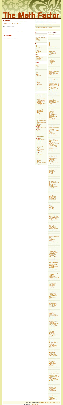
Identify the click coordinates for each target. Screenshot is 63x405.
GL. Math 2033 (51, 126)
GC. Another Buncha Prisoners (53, 158)
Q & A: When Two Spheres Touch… (54, 219)
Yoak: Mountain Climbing (52, 197)
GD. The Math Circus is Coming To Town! (54, 149)
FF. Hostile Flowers (51, 206)
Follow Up (37, 71)
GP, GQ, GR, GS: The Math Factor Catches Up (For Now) (53, 106)
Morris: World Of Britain (52, 173)
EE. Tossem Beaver (51, 255)
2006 (49, 44)
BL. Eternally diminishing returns (53, 355)
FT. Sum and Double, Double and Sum (53, 177)
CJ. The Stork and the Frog (52, 324)
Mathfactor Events (39, 84)
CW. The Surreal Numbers (52, 305)
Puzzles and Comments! (52, 100)
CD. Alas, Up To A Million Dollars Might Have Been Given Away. (53, 335)
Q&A (36, 73)
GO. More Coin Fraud (52, 110)
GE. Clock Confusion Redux (53, 145)
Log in (36, 46)
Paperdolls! (50, 238)
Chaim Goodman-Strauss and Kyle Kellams (40, 38)
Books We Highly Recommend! (40, 60)
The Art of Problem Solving (40, 136)
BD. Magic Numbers (51, 364)
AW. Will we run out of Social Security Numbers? (54, 374)
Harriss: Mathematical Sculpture (53, 186)
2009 (49, 41)
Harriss (38, 66)
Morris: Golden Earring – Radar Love (54, 84)
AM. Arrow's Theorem (52, 386)
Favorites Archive (51, 34)
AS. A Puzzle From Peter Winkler (53, 379)
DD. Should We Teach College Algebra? (53, 296)
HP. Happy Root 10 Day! (52, 52)
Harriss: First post (51, 225)
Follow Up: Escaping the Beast (53, 303)
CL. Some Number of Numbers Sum (54, 321)
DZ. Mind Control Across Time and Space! (53, 263)
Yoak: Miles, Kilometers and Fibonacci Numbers (53, 115)
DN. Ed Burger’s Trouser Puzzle (53, 278)
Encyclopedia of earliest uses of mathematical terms (41, 102)
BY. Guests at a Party (52, 341)
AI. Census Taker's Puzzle (52, 390)
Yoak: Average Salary (52, 133)
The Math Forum (39, 125)
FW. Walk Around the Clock (52, 169)
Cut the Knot (38, 99)
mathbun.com (38, 52)
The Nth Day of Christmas (52, 74)
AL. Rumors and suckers (52, 387)
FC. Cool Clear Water (52, 209)
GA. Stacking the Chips (52, 160)
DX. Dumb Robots (51, 265)
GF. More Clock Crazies (52, 142)
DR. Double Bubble (51, 274)
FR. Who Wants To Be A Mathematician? (52, 185)
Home (36, 45)
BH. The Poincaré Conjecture (53, 360)
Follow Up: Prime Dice (52, 285)
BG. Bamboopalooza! (52, 361)
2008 (49, 42)
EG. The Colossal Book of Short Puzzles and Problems (53, 253)
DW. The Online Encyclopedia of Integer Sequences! (53, 267)
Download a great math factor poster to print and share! (44, 24)
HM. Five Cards (51, 55)
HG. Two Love (51, 62)
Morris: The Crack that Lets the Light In (54, 86)
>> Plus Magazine (39, 130)
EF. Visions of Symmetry (52, 254)
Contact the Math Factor (39, 47)
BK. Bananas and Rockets (52, 356)
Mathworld (38, 112)
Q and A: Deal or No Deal (52, 294)
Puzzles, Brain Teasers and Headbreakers (40, 150)
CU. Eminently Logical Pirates (53, 307)
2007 (49, 43)
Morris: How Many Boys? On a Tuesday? (53, 117)
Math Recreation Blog (40, 109)
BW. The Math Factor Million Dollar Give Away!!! (54, 343)
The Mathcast (21, 21)
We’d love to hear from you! (39, 57)
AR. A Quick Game (51, 380)
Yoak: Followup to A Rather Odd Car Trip (54, 183)
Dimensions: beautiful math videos (41, 100)
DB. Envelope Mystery (52, 298)
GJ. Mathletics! (51, 132)
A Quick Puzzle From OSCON (53, 46)
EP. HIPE (50, 235)
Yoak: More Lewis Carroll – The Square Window (53, 147)
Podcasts (37, 72)
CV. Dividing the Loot (52, 306)
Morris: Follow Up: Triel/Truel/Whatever (52, 113)
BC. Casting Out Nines (52, 365)
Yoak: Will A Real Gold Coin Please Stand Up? (54, 193)
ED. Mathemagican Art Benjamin (53, 256)
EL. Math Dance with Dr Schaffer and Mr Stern (54, 243)
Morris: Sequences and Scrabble (53, 224)
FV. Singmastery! (51, 170)
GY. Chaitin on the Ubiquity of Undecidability (53, 91)
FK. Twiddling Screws (52, 200)
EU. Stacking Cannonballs (52, 227)
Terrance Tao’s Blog (39, 124)
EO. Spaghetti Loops (52, 239)
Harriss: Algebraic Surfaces (52, 198)
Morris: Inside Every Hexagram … (53, 218)
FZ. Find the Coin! (51, 161)
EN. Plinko (50, 240)
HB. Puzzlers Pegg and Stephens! (53, 73)
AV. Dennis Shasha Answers (53, 375)
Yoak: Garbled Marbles (52, 70)
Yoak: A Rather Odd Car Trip (53, 187)
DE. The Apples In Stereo (52, 293)
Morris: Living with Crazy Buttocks (53, 134)
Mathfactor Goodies (38, 58)
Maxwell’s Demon (39, 113)
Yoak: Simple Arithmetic (52, 139)
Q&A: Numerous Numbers (52, 316)
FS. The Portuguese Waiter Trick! (53, 180)
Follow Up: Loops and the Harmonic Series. (54, 237)
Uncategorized (38, 90)
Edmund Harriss (38, 39)
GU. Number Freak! (51, 103)
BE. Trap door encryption (52, 363)
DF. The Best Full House (52, 292)
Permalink (25, 21)
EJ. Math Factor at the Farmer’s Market (53, 246)
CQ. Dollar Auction (51, 313)
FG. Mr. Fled (50, 205)
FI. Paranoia (7, 20)
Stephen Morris (38, 40)
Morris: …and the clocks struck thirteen (53, 166)
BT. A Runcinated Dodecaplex (53, 346)
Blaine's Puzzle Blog (39, 141)
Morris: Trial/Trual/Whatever (53, 118)
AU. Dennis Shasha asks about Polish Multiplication (54, 377)
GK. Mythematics (51, 129)
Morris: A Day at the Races (52, 72)
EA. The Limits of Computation (53, 261)
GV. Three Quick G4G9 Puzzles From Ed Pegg (54, 97)
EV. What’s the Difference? (52, 226)
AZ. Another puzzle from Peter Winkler (53, 368)
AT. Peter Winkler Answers (52, 378)
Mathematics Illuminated (40, 111)
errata (37, 76)
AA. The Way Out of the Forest (53, 399)
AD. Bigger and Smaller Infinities (53, 396)
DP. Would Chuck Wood (52, 276)
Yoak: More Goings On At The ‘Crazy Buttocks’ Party (54, 121)
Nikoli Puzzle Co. (39, 147)
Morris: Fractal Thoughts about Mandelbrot (53, 79)
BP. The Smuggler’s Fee (52, 351)
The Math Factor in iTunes (40, 49)
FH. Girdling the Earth (7, 23)
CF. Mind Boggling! (51, 331)
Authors (37, 65)
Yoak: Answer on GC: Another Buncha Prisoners (53, 157)
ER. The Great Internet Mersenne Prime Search (53, 232)
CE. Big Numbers (51, 332)
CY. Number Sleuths (52, 302)
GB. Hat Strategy (51, 159)
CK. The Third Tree (51, 322)
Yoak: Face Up (51, 172)
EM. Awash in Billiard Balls (52, 241)
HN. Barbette (50, 54)
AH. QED (50, 391)
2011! (49, 75)
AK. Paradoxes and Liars (52, 388)
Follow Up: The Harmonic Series (53, 250)
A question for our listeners (52, 199)
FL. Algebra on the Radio (52, 196)
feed (37, 50)
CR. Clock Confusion (52, 312)
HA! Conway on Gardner (52, 87)
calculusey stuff (39, 75)
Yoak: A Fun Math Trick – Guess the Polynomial (54, 190)
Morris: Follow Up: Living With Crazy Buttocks (54, 128)
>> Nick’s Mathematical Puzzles (41, 139)
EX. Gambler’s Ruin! (52, 220)
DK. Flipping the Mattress (52, 283)
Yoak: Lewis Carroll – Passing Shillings (53, 152)
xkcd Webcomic (39, 164)
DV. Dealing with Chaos (52, 268)
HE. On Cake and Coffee (52, 64)
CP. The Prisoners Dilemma (53, 314)
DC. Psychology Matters (52, 297)
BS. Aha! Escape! (51, 347)
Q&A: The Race (51, 330)
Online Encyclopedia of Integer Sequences (41, 116)
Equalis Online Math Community (41, 103)
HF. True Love (51, 63)
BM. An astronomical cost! (52, 354)
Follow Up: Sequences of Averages (54, 217)
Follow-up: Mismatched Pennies (53, 315)
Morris (37, 67)
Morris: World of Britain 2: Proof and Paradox (54, 163)
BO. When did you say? (52, 352)
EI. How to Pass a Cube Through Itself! (53, 248)
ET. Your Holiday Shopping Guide (53, 228)
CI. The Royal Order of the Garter (53, 325)
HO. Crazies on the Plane (52, 53)
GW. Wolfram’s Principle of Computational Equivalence (52, 94)
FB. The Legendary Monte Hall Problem (53, 211)
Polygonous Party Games (52, 99)
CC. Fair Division (51, 336)
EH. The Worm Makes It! (52, 251)
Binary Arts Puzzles (39, 131)
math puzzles (13, 21)
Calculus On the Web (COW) (41, 98)
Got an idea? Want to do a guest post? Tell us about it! (44, 27)
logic (37, 81)
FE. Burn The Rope (51, 207)
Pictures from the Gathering (52, 50)
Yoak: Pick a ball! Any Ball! (52, 181)
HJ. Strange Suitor (51, 59)
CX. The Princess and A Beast (53, 304)
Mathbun (38, 159)
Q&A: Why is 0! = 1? (52, 333)
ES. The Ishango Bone (52, 229)
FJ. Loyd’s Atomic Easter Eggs (16, 23)
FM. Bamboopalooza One (52, 195)
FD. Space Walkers (51, 208)
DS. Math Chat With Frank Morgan (53, 273)
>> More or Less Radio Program (41, 94)
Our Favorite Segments (52, 32)
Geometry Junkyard (39, 104)
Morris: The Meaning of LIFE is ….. (54, 102)
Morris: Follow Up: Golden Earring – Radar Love (54, 82)
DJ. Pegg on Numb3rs (52, 284)
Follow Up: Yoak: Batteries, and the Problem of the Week (54, 123)
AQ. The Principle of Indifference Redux (53, 382)
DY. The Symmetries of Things (53, 264)
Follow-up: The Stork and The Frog (54, 323)
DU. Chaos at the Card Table (53, 269)
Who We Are (37, 56)
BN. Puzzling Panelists (52, 353)
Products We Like (38, 59)
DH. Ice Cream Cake (52, 287)
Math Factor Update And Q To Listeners (53, 68)
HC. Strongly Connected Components (54, 71)
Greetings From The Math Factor (53, 282)
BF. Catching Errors (51, 362)
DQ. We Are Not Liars (52, 275)
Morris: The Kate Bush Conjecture (53, 174)
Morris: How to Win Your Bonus (53, 215)
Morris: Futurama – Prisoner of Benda (54, 83)
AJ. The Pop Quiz (51, 389)
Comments (38, 51)
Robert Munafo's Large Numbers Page (41, 121)
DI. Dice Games (51, 286)
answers (9, 21)
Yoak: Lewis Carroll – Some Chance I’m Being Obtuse (54, 144)
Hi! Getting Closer (51, 60)
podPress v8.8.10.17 (35, 404)
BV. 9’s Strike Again (51, 344)
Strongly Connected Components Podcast (41, 123)
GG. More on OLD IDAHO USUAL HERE (53, 141)
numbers (17, 21)
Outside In (38, 161)
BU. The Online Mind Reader (53, 345)
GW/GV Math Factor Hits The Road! (54, 101)
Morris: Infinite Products (52, 171)
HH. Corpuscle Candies (52, 61)
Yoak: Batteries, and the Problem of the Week (54, 131)
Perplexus (38, 148)
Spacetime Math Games (40, 151)
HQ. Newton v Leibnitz (52, 51)
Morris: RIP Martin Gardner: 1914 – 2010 (54, 89)
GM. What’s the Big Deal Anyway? (53, 119)
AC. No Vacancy (51, 397)
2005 (49, 45)
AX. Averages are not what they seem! (53, 371)
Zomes (38, 137)
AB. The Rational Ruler (52, 398)
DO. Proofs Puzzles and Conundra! (54, 277)
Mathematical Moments (40, 110)
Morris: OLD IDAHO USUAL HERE (54, 150)
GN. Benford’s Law (51, 111)
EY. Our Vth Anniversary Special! (53, 216)
